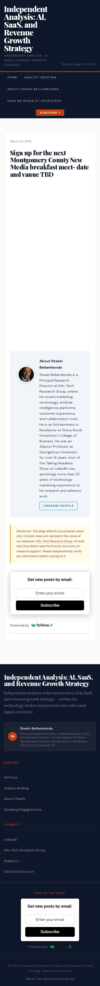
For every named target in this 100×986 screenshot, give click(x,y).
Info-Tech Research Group (54, 541)
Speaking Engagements (22, 809)
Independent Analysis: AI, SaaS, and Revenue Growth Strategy (25, 28)
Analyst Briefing (40, 77)
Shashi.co (11, 861)
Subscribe (49, 112)
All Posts (10, 777)
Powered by (31, 625)
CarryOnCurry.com (19, 871)
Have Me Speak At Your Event (34, 101)
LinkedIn (10, 840)
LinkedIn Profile (58, 506)
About (30, 979)
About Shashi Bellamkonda (33, 89)
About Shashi (14, 799)
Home (12, 77)
